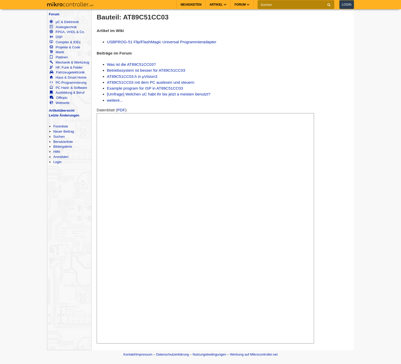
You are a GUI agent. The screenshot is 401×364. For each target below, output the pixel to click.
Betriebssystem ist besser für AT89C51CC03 (146, 70)
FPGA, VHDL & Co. (67, 32)
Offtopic (59, 98)
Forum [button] (242, 4)
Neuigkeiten (191, 4)
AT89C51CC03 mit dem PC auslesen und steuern (150, 82)
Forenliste (60, 126)
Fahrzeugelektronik (67, 72)
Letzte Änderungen (64, 115)
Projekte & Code (65, 47)
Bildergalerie (62, 146)
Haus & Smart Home (68, 77)
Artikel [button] (218, 4)
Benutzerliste (63, 142)
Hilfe (56, 152)
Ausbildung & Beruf (67, 92)
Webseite (60, 103)
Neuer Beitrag (63, 131)
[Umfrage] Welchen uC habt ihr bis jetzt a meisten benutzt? (158, 94)
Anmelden (60, 157)
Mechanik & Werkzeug (69, 62)
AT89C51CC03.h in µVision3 (132, 76)
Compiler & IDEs (65, 42)
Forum (54, 14)
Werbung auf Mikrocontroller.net (253, 354)
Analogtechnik (63, 27)
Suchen (59, 136)
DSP (56, 37)
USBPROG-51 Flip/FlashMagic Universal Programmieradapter (161, 42)
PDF (121, 110)
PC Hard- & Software (68, 88)
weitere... (115, 100)
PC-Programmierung (68, 82)
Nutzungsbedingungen (209, 354)
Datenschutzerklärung (172, 354)
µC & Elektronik (64, 22)
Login (346, 4)
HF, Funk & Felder (66, 67)
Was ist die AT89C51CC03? (131, 64)
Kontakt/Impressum (137, 354)
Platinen (59, 57)
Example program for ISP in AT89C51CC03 (145, 88)
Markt (57, 52)
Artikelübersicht (61, 110)
